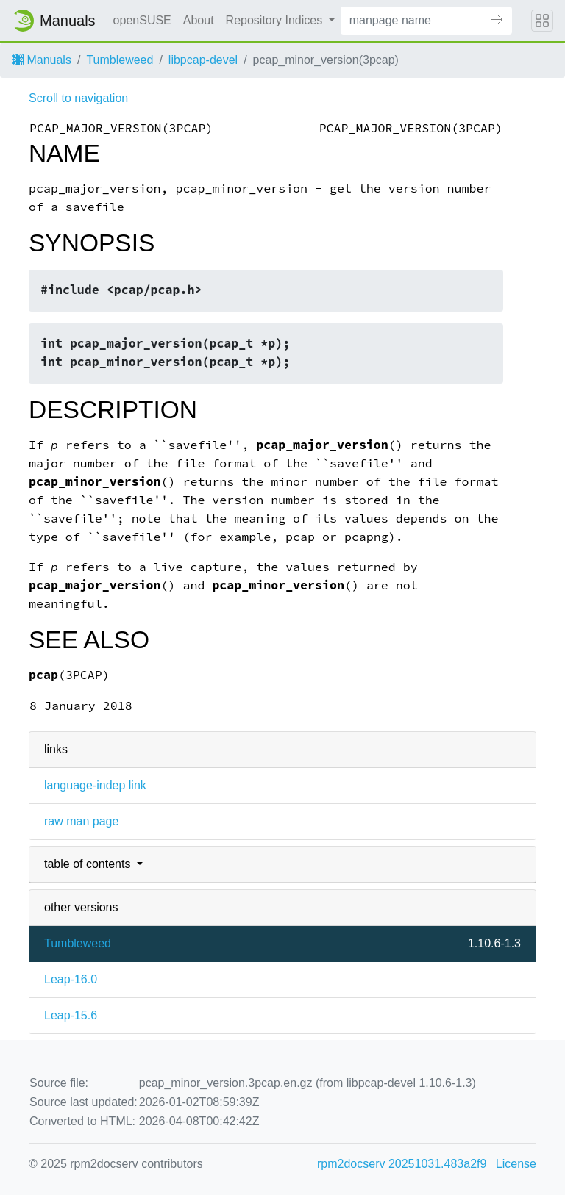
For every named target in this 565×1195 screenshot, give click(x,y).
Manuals (41, 60)
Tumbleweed (119, 60)
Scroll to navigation (78, 98)
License (516, 1164)
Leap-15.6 (70, 1015)
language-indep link (95, 785)
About (198, 20)
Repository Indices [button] (276, 20)
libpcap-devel (203, 60)
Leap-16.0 (70, 979)
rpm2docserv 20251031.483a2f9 (401, 1164)
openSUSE (142, 20)
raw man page (81, 821)
